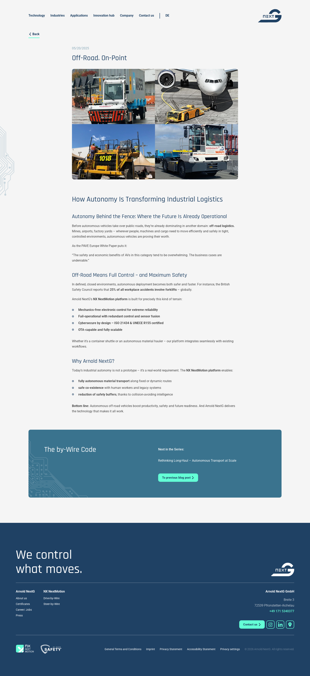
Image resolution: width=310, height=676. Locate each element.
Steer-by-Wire (51, 604)
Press (19, 615)
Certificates (23, 604)
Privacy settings (230, 649)
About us (21, 598)
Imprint (150, 649)
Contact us (146, 15)
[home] (270, 16)
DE (167, 15)
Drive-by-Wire (51, 598)
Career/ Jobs (24, 609)
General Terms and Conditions (123, 649)
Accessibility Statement (201, 649)
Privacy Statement (171, 649)
